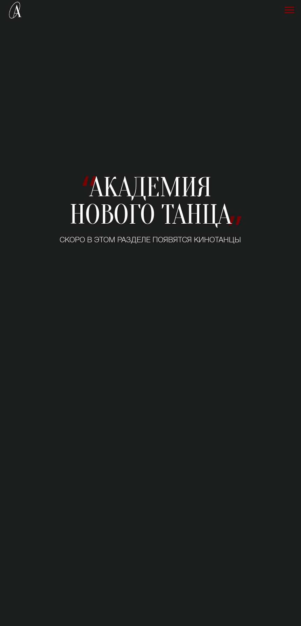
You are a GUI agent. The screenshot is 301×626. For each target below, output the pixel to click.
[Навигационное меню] (289, 10)
